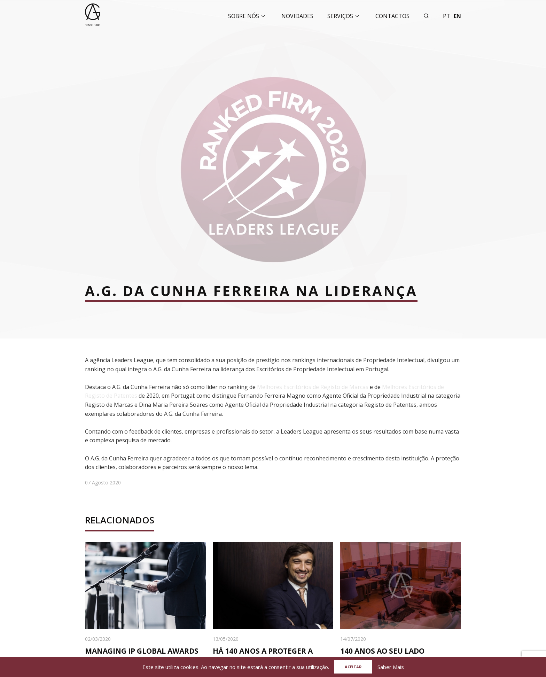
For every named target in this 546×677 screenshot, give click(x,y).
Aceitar (353, 666)
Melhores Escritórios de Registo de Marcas (312, 387)
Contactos (392, 16)
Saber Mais (390, 666)
